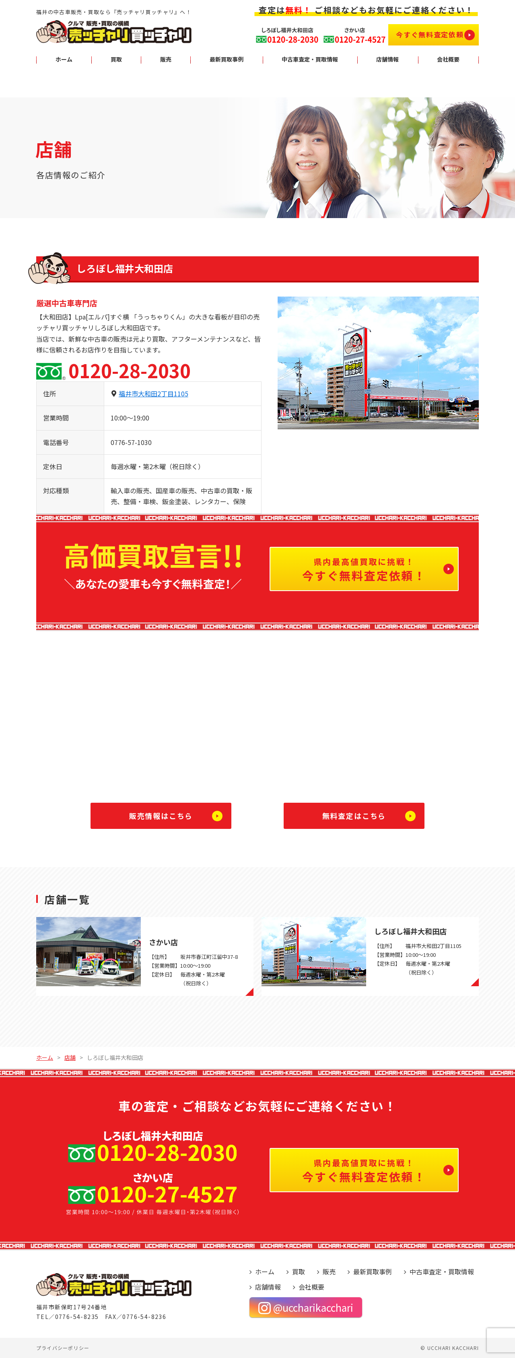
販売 (329, 1271)
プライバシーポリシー (62, 1347)
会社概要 (311, 1287)
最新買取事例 (372, 1271)
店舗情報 (268, 1287)
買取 (298, 1271)
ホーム (264, 1271)
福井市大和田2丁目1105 (153, 393)
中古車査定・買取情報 (442, 1271)
